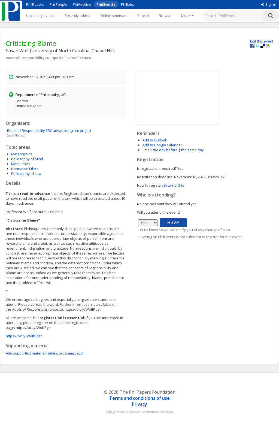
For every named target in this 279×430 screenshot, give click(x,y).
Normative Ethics (25, 168)
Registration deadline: (155, 176)
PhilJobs (127, 4)
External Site (174, 185)
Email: (147, 149)
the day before (165, 149)
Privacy (139, 404)
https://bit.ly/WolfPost (24, 336)
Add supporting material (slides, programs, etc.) (44, 353)
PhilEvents (106, 4)
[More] (187, 15)
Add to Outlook (154, 140)
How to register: (150, 185)
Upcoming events (40, 15)
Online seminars (114, 15)
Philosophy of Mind (27, 158)
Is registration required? (157, 168)
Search (143, 15)
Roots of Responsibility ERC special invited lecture (48, 57)
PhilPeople (58, 4)
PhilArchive (82, 4)
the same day (192, 149)
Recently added (77, 15)
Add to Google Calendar (162, 145)
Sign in (268, 4)
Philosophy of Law (26, 173)
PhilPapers (35, 4)
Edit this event (261, 41)
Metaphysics (21, 154)
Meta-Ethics (20, 163)
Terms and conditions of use (139, 398)
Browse (165, 15)
